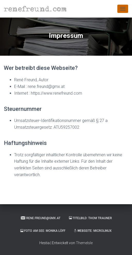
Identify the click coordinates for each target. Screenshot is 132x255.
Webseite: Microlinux (93, 231)
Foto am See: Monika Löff (42, 231)
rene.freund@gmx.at (40, 217)
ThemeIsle (84, 243)
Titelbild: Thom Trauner (90, 218)
